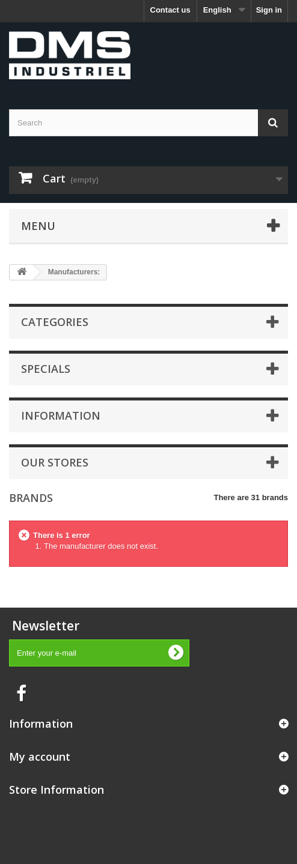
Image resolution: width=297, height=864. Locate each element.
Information (60, 415)
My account (39, 756)
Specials (45, 368)
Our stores (54, 462)
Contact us (170, 9)
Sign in (269, 9)
